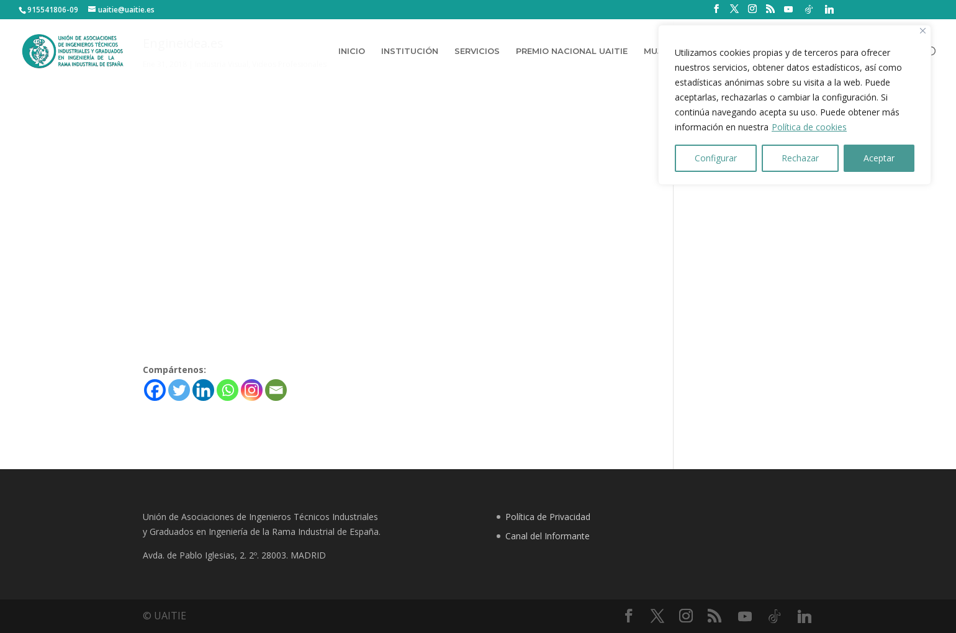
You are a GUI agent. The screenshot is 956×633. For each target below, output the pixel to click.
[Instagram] (252, 390)
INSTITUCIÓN (409, 51)
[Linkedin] (829, 9)
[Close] (923, 31)
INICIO (351, 51)
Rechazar (800, 158)
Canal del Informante (547, 536)
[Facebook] (155, 390)
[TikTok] (809, 9)
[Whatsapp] (227, 390)
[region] (794, 105)
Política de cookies (809, 127)
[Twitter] (179, 390)
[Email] (276, 390)
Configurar (716, 158)
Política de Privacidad (547, 517)
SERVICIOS (477, 51)
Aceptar (879, 158)
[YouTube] (788, 9)
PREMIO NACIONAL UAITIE (572, 51)
